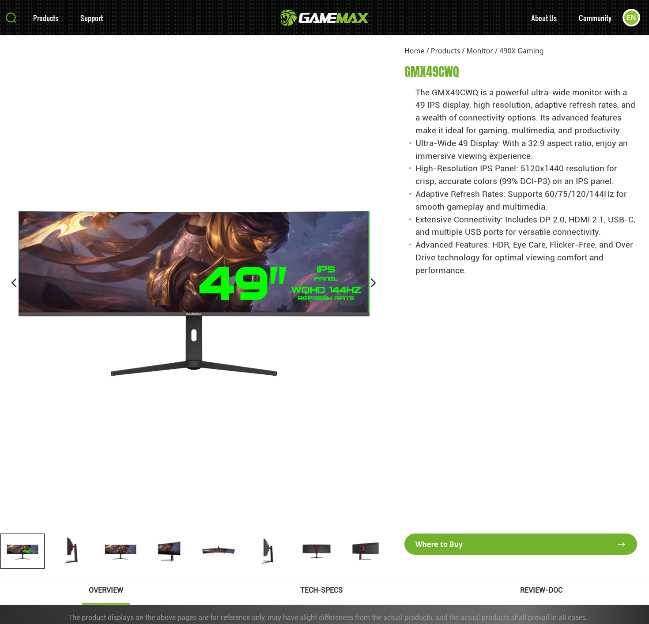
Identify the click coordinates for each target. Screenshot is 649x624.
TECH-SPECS (321, 590)
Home (414, 51)
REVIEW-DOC (541, 590)
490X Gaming (521, 51)
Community (595, 18)
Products (45, 18)
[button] (14, 282)
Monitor (480, 51)
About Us (544, 18)
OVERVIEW (106, 590)
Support (91, 18)
